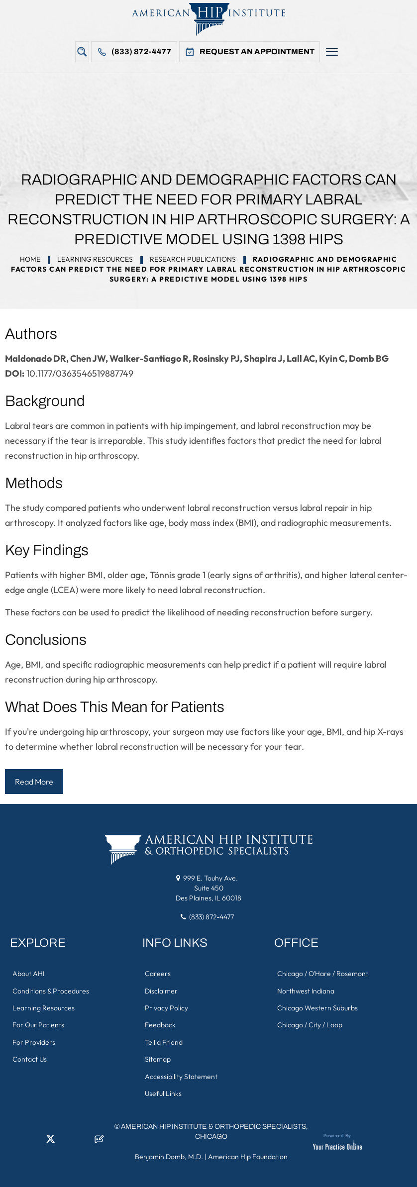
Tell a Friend (164, 1040)
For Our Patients (38, 1023)
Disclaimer (161, 990)
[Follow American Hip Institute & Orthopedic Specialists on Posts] (99, 1139)
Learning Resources (95, 259)
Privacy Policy (166, 1006)
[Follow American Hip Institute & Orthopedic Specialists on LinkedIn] (33, 1139)
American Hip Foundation (248, 1154)
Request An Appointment (257, 51)
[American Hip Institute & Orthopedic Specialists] (208, 19)
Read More (34, 782)
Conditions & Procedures (50, 990)
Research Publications (193, 259)
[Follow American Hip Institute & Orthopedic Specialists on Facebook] (17, 1139)
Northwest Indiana (305, 990)
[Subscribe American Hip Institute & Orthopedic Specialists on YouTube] (83, 1139)
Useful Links (163, 1091)
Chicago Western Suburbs (317, 1006)
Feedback (160, 1023)
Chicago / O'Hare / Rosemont (322, 973)
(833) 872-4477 (141, 51)
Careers (158, 973)
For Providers (33, 1040)
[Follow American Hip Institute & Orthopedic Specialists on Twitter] (50, 1139)
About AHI (28, 973)
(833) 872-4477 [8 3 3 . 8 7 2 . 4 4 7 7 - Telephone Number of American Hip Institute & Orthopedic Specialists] (211, 916)
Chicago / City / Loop (309, 1023)
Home (30, 259)
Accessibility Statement (181, 1074)
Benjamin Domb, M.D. (169, 1154)
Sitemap (158, 1057)
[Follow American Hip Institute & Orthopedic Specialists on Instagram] (66, 1139)
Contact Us (29, 1057)
